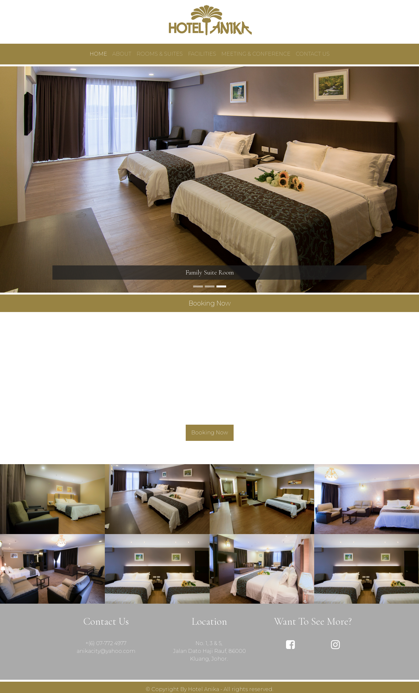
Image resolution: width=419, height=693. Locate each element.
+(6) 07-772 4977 (106, 643)
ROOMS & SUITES (160, 54)
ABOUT (121, 54)
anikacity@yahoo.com (106, 651)
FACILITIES (202, 54)
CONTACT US (313, 54)
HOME (98, 54)
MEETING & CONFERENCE (256, 54)
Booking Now (209, 433)
